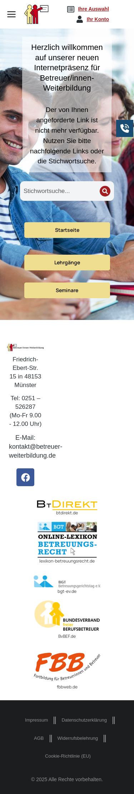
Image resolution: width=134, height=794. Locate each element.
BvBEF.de (67, 636)
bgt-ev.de (67, 591)
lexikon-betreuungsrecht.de (67, 561)
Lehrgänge (67, 262)
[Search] (105, 191)
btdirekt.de (67, 513)
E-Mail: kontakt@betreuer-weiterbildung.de (35, 446)
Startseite (67, 230)
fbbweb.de (67, 687)
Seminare (67, 290)
